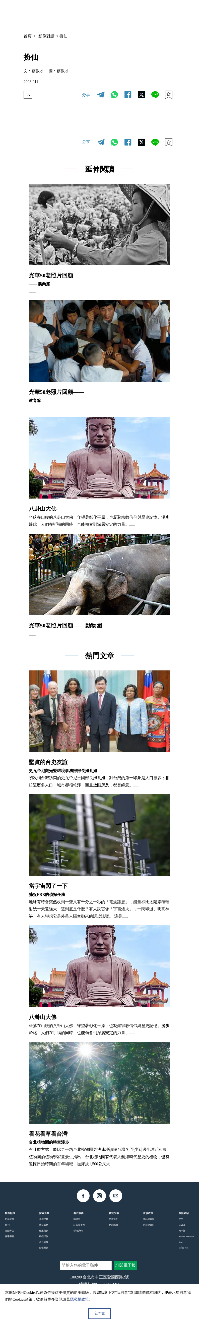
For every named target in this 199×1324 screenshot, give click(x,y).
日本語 (182, 1230)
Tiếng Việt (183, 1247)
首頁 (28, 36)
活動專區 (9, 1230)
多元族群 (43, 1242)
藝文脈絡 (43, 1225)
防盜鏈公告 (148, 1225)
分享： (88, 95)
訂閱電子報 (79, 1225)
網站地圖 (113, 1225)
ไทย (180, 1242)
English (182, 1225)
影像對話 (46, 36)
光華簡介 (113, 1219)
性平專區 (9, 1236)
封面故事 (9, 1219)
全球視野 (43, 1219)
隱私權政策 (148, 1219)
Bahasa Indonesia (186, 1236)
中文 (134, 14)
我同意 (99, 1313)
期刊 (7, 1225)
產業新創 (43, 1230)
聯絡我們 (78, 1230)
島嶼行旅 (43, 1236)
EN (28, 95)
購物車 (77, 1219)
